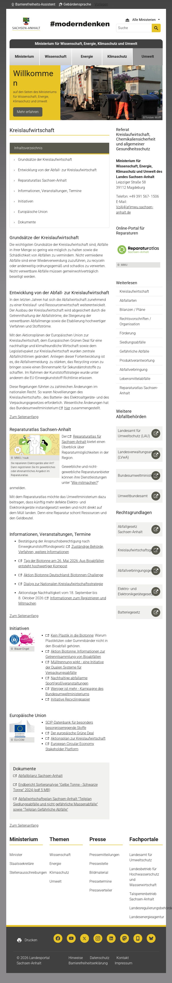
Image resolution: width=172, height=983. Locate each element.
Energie (55, 864)
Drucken (27, 940)
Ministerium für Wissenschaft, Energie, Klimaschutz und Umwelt (86, 44)
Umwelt (55, 881)
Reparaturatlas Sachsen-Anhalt (42, 180)
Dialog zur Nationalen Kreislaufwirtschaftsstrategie (63, 584)
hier (67, 408)
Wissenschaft (60, 855)
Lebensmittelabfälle (135, 379)
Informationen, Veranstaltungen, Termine (49, 191)
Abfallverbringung (133, 369)
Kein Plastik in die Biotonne (72, 635)
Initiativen (25, 201)
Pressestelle (98, 864)
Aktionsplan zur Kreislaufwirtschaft (78, 738)
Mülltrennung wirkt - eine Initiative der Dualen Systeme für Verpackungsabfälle (74, 667)
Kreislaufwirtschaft (134, 291)
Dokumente (26, 222)
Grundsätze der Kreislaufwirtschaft (44, 159)
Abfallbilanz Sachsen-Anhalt (40, 776)
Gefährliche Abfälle (134, 351)
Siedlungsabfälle (133, 342)
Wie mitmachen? (85, 483)
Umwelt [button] (148, 56)
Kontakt (123, 958)
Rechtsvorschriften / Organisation (135, 321)
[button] (33, 4)
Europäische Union (32, 212)
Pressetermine (100, 881)
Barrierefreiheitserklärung (88, 963)
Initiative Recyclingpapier (70, 699)
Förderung (128, 333)
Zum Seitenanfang (24, 417)
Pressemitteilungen (104, 855)
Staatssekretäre (22, 864)
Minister (16, 855)
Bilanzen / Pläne (132, 310)
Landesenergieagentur (146, 917)
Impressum (123, 963)
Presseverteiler (100, 890)
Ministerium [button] (24, 56)
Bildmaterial (98, 872)
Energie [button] (87, 56)
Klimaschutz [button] (117, 56)
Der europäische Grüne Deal (72, 733)
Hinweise (76, 958)
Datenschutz (99, 958)
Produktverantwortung (137, 360)
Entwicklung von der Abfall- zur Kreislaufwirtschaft (57, 170)
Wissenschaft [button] (55, 56)
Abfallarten (128, 300)
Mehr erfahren (28, 112)
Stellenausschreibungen (28, 872)
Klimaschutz (59, 872)
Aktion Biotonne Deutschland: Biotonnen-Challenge (63, 575)
